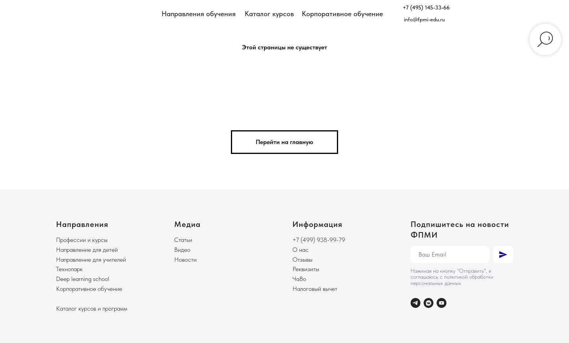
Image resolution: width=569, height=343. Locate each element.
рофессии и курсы (84, 240)
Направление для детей (87, 249)
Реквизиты (305, 269)
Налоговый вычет (314, 288)
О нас (300, 249)
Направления (82, 224)
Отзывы (302, 259)
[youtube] (441, 303)
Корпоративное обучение (89, 288)
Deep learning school (82, 279)
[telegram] (415, 303)
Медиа (187, 224)
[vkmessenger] (428, 303)
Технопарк (69, 269)
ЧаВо (299, 279)
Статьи (183, 240)
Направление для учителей (91, 259)
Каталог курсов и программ (91, 308)
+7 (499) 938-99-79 (318, 240)
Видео (182, 249)
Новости (185, 259)
